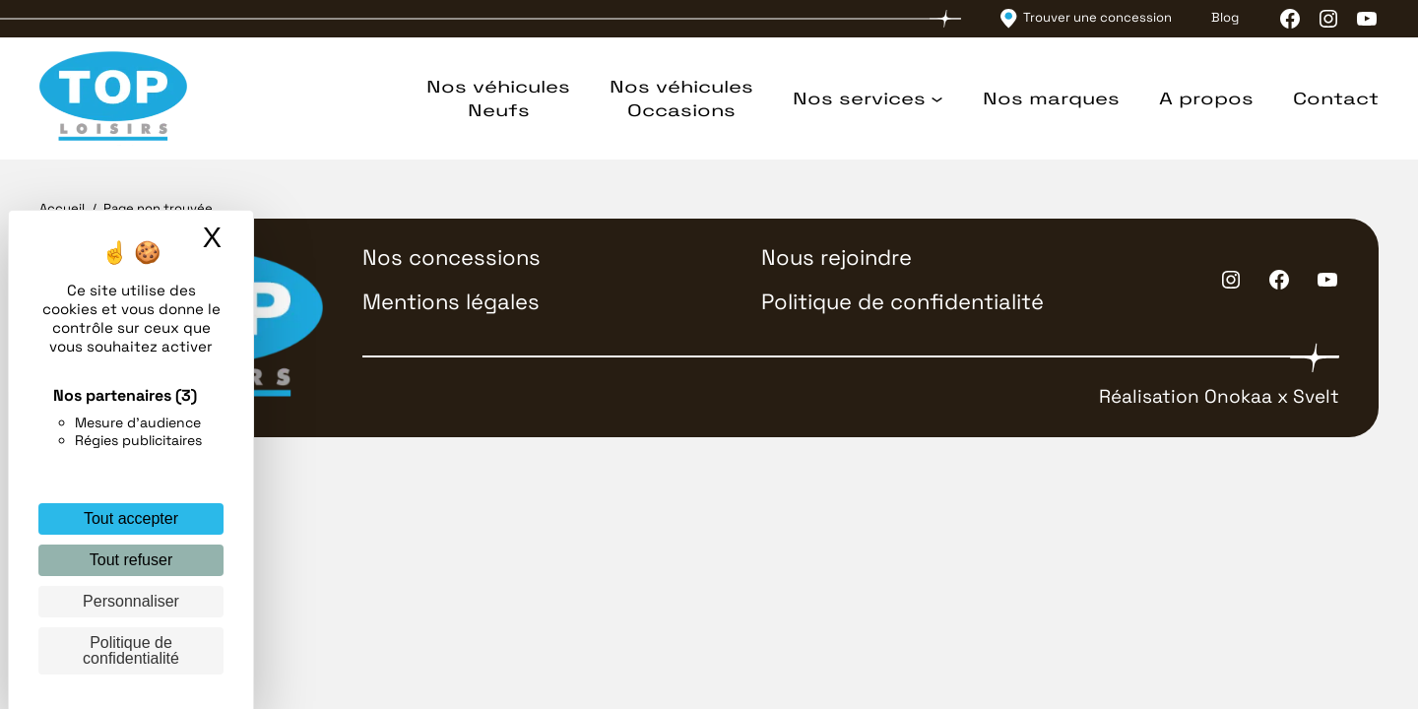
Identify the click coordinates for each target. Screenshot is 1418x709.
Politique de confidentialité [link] (131, 650)
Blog (1225, 18)
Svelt (1316, 396)
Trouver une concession (1097, 18)
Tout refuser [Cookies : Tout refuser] (131, 559)
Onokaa (1238, 396)
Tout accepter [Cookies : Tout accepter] (131, 518)
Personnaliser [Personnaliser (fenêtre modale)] (131, 601)
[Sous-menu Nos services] (937, 98)
